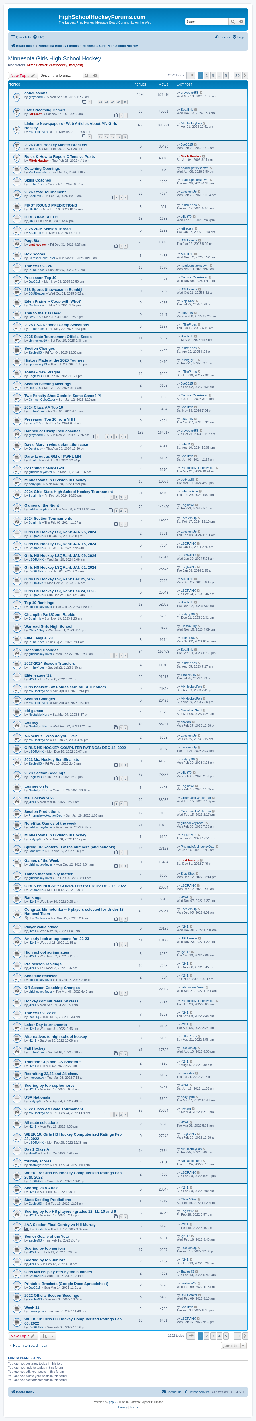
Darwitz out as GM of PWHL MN (52, 456)
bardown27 (188, 1283)
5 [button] (226, 75)
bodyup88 (35, 484)
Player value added (41, 927)
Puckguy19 (188, 360)
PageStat (32, 240)
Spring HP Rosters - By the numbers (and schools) (69, 847)
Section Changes (39, 348)
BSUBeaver (189, 240)
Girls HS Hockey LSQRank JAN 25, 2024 (60, 532)
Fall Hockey (34, 1048)
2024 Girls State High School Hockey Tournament (68, 492)
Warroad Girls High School (48, 626)
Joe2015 (35, 148)
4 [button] (219, 75)
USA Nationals (37, 1097)
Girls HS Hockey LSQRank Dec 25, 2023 (60, 579)
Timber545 (188, 675)
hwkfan (186, 722)
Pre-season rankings (43, 964)
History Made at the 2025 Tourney (54, 360)
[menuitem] (38, 37)
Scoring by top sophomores (49, 1085)
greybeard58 (37, 97)
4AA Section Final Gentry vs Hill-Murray (60, 1225)
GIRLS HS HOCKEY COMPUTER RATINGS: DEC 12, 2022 (75, 886)
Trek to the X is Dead (43, 313)
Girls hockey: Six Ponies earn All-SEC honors (65, 687)
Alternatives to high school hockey (55, 1036)
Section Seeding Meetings (47, 384)
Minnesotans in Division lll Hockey (55, 480)
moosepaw (36, 1077)
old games (33, 710)
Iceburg (34, 1017)
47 (106, 102)
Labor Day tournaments (45, 1025)
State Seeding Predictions (47, 1199)
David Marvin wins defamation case (56, 444)
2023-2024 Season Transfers (49, 663)
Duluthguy (36, 448)
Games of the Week (41, 860)
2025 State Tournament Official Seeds (58, 337)
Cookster (35, 305)
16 (106, 137)
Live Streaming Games (44, 110)
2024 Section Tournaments (48, 518)
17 (112, 137)
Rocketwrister (38, 172)
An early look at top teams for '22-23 (56, 939)
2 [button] (207, 75)
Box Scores (34, 254)
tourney (31, 722)
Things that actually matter (48, 874)
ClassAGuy (36, 630)
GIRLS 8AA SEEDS (41, 217)
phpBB (113, 1402)
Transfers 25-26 (38, 266)
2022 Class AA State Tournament (53, 1109)
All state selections (41, 1122)
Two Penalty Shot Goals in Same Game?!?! (62, 396)
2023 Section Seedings (44, 773)
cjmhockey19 (38, 340)
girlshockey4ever (40, 472)
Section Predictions (42, 811)
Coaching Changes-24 (44, 468)
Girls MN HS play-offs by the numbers (58, 1272)
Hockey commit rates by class (51, 1001)
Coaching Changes (41, 650)
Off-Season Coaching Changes (52, 987)
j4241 (32, 679)
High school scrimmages (46, 952)
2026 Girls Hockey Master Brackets (55, 145)
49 (118, 102)
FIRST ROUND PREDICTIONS (50, 205)
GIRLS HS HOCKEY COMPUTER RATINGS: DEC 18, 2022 (75, 748)
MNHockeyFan (39, 131)
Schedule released (41, 976)
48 (112, 102)
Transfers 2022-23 (40, 1013)
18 (118, 137)
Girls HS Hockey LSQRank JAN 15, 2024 (60, 544)
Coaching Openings (42, 168)
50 (125, 102)
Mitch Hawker (37, 65)
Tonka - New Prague (42, 372)
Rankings (32, 897)
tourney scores (38, 1161)
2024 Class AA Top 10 (43, 407)
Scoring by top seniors (44, 1248)
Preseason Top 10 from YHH (49, 419)
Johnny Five (189, 491)
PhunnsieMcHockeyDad (197, 467)
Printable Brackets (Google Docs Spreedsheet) (66, 1283)
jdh (31, 221)
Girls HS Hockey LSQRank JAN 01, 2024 (60, 567)
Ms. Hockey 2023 (39, 798)
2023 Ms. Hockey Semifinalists (51, 759)
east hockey (58, 65)
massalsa (187, 1073)
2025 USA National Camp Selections (56, 325)
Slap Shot (188, 301)
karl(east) (76, 65)
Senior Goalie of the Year (46, 1236)
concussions (36, 93)
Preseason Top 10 (40, 278)
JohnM (185, 444)
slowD (33, 1153)
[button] (190, 75)
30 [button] (237, 75)
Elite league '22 (38, 675)
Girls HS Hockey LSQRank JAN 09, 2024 (60, 555)
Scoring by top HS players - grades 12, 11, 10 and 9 (70, 1211)
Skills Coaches (37, 180)
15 (100, 137)
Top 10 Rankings (39, 603)
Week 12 (32, 1307)
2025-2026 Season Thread (47, 229)
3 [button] (213, 75)
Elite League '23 (38, 638)
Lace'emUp (189, 191)
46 (100, 102)
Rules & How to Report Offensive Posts (59, 156)
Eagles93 (35, 352)
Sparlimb (187, 109)
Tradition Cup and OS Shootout (52, 1062)
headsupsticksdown (194, 168)
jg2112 (185, 952)
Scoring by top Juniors (45, 1260)
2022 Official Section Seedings (51, 1295)
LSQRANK (36, 536)
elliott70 (34, 209)
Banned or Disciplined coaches (52, 431)
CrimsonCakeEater (42, 258)
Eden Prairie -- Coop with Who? (52, 301)
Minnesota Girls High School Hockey (54, 58)
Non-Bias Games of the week (50, 823)
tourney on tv (36, 786)
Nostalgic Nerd (39, 714)
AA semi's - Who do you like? (50, 736)
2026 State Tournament (45, 192)
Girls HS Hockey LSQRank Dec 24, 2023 (60, 591)
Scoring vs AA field (41, 1188)
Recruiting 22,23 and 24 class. (51, 1074)
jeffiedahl (187, 228)
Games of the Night (41, 505)
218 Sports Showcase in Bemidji (53, 289)
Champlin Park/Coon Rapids (49, 614)
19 (125, 137)
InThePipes (37, 184)
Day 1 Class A (36, 1149)
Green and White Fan (196, 797)
